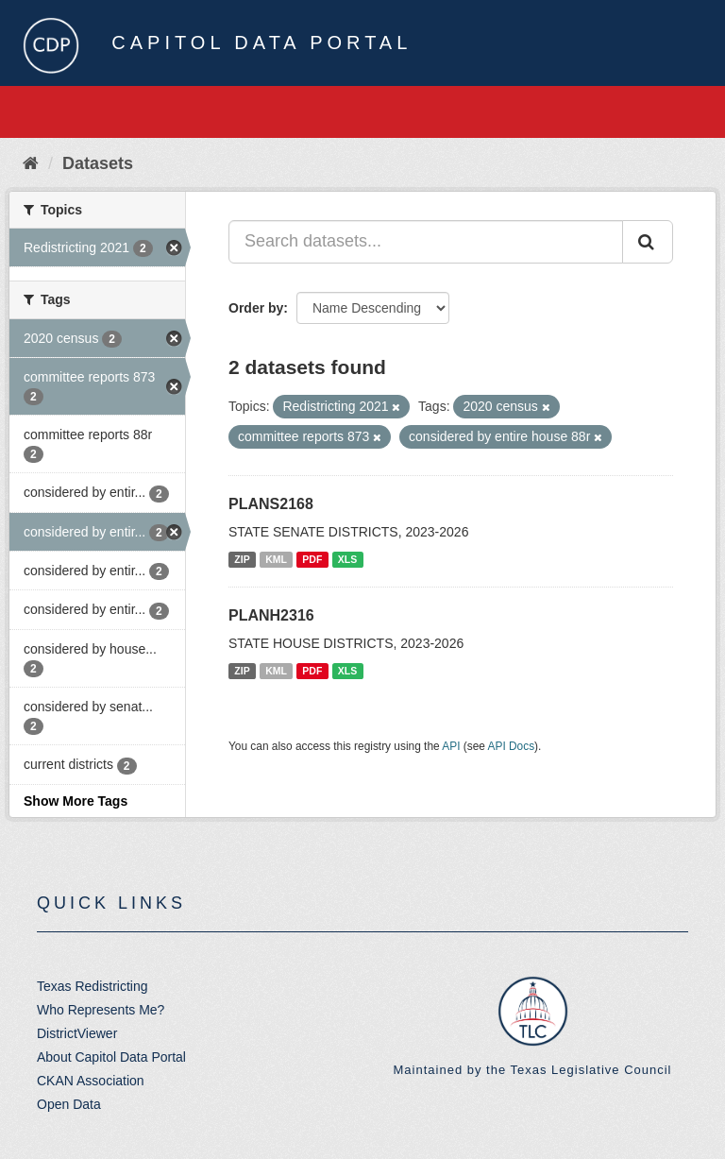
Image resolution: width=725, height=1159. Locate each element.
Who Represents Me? (100, 1009)
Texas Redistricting (92, 986)
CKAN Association (90, 1080)
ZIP (241, 559)
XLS (347, 559)
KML (276, 559)
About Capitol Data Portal (111, 1057)
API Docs (511, 746)
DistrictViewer (77, 1033)
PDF (312, 559)
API (451, 746)
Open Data (69, 1104)
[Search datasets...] (425, 242)
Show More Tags (75, 801)
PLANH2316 (271, 615)
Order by (255, 307)
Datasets (97, 163)
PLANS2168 (270, 504)
